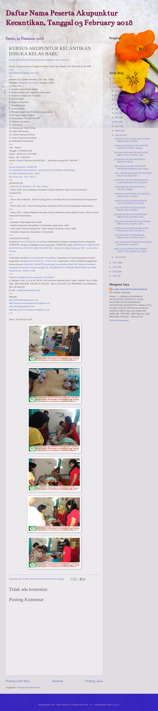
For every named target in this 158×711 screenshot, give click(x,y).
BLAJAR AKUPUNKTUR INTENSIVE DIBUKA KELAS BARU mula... (131, 153)
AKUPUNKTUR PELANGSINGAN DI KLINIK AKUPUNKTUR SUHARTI (131, 181)
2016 (115, 87)
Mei (117, 122)
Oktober (119, 99)
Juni (117, 117)
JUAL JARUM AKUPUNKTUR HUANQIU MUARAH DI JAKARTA (133, 243)
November (120, 95)
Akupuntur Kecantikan (28, 82)
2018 (115, 78)
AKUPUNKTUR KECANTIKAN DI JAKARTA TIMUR (129, 160)
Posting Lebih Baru (18, 681)
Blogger (115, 704)
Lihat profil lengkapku (119, 320)
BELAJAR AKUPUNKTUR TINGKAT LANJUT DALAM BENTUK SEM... (131, 250)
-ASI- (91, 704)
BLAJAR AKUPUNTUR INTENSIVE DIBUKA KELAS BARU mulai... (130, 215)
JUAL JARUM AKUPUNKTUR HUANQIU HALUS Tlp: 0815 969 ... (133, 174)
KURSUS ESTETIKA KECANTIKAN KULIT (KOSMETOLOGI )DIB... (130, 202)
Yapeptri (20, 160)
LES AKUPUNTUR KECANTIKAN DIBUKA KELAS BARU (129, 208)
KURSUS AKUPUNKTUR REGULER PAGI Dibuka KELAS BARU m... (131, 229)
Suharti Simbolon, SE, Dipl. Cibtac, (31, 186)
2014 (115, 267)
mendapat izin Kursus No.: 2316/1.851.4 (38, 261)
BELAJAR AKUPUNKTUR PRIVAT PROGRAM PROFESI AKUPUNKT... (132, 167)
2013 (115, 271)
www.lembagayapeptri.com (22, 306)
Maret (118, 130)
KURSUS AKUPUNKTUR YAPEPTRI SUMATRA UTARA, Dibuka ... (131, 146)
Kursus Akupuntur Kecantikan (33, 241)
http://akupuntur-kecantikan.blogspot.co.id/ (29, 310)
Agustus (119, 108)
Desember (120, 91)
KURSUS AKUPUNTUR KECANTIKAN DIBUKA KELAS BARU (39, 60)
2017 (115, 82)
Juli (117, 113)
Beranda (57, 681)
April (117, 126)
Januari (118, 257)
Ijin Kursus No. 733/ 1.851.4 (22, 177)
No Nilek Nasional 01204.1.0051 (24, 173)
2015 (115, 262)
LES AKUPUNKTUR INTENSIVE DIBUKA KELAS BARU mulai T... (130, 236)
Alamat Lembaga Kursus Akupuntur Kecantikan (31, 277)
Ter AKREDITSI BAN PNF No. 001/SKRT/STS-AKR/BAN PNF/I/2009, (42, 170)
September (120, 104)
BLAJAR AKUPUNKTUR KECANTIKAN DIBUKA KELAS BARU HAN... (132, 222)
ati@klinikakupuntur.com (28, 290)
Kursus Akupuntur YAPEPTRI (23, 167)
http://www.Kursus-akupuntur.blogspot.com (29, 303)
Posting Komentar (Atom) (28, 687)
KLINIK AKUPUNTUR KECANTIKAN (130, 289)
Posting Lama (94, 681)
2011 (115, 276)
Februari (119, 135)
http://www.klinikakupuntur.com (23, 73)
